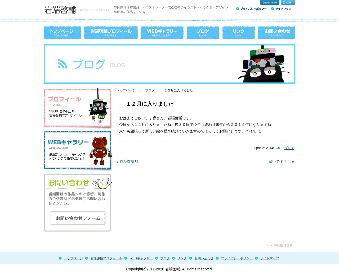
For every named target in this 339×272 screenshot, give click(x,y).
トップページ (126, 90)
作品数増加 (129, 161)
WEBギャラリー (141, 258)
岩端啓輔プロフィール (106, 258)
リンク (182, 258)
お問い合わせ (203, 258)
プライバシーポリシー (237, 258)
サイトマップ (269, 258)
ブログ (150, 90)
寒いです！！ (280, 161)
